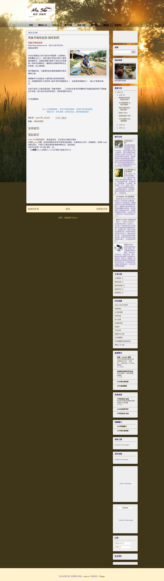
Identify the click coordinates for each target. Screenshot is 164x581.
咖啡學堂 (118, 289)
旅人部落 (118, 319)
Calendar (125, 508)
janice (35, 142)
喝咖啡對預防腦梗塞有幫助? (124, 99)
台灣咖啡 (118, 278)
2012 (119, 92)
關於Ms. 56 (42, 25)
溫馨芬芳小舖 (119, 334)
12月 (121, 95)
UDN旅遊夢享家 (122, 409)
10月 (121, 128)
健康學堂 (118, 293)
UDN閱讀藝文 (122, 426)
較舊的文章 (102, 208)
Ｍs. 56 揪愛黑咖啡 (37, 139)
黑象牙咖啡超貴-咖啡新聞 (124, 109)
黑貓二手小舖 (119, 345)
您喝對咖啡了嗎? (125, 116)
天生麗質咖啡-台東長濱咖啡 (124, 104)
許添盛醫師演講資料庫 (123, 341)
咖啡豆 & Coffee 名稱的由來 (126, 220)
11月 (121, 125)
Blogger (102, 576)
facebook (55, 25)
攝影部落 (94, 25)
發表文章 (120, 543)
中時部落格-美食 (123, 413)
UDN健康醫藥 (122, 386)
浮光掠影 (118, 330)
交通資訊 (118, 25)
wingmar (86, 576)
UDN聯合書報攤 (122, 382)
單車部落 (118, 316)
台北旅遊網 (119, 312)
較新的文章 (33, 208)
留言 (118, 547)
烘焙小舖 (81, 25)
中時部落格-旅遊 (123, 399)
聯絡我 (106, 25)
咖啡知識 (118, 282)
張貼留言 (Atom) (70, 217)
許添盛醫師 (119, 337)
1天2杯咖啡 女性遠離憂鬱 (124, 120)
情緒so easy (123, 113)
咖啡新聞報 (38, 121)
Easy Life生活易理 (121, 305)
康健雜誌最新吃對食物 (125, 371)
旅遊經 (117, 327)
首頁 (31, 25)
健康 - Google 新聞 (124, 357)
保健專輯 (118, 309)
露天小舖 (68, 25)
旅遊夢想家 (119, 323)
